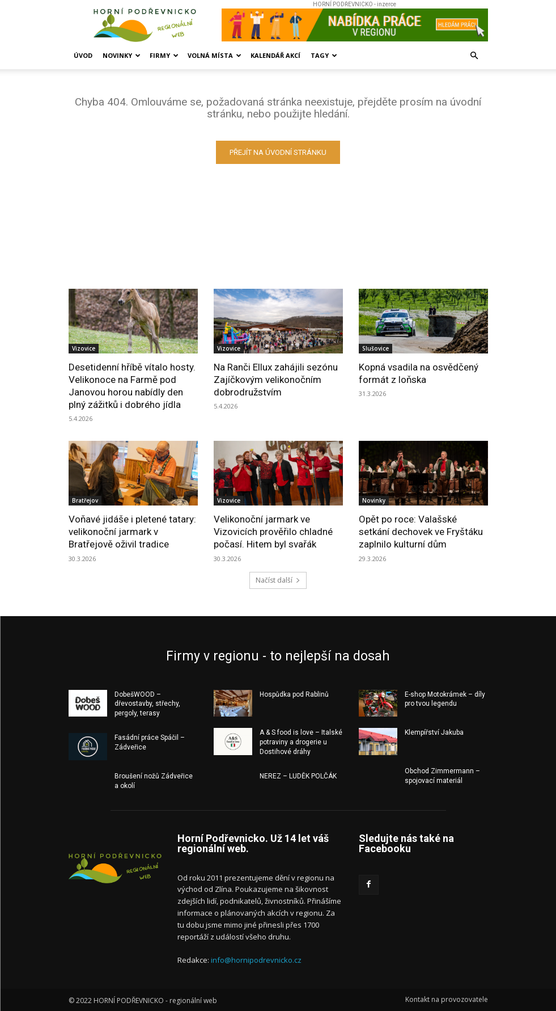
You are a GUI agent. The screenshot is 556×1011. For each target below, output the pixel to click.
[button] (474, 55)
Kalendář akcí (275, 55)
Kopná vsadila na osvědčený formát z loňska (418, 373)
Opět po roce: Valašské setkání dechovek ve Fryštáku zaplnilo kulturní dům (421, 531)
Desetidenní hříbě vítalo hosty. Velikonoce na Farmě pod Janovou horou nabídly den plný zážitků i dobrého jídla (132, 385)
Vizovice (83, 348)
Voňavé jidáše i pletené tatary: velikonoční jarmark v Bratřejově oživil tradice (132, 531)
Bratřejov (85, 500)
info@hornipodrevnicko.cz (256, 960)
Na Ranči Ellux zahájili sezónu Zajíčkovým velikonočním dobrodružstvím (276, 379)
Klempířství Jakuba (434, 732)
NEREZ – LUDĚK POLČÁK (298, 776)
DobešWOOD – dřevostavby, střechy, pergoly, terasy (147, 703)
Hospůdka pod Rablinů (294, 694)
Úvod (83, 55)
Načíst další (278, 579)
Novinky (122, 55)
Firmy (164, 55)
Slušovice (375, 348)
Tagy (324, 55)
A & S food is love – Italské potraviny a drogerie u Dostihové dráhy (301, 742)
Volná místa (214, 55)
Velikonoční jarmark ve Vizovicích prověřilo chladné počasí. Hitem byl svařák (273, 531)
